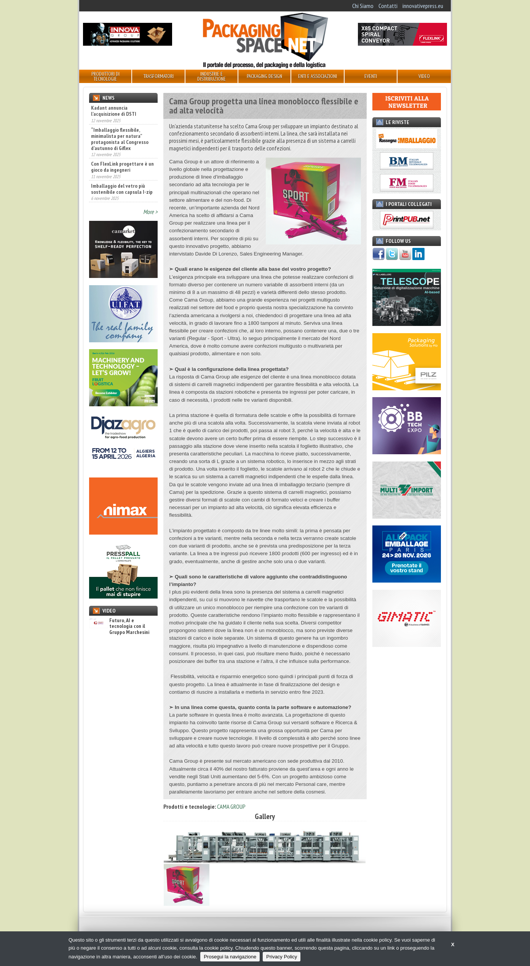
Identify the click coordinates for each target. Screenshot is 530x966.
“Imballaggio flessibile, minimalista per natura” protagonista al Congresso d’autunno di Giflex (119, 139)
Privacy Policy (281, 957)
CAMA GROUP (231, 806)
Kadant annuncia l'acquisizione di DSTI (113, 111)
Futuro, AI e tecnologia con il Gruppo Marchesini (119, 626)
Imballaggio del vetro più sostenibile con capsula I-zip (122, 189)
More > (150, 212)
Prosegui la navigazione (230, 957)
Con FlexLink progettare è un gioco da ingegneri (122, 167)
